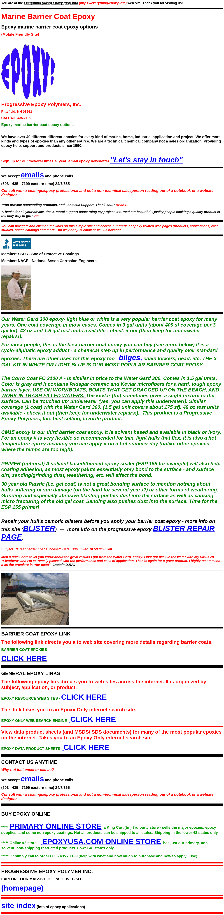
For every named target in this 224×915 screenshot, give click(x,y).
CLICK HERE (24, 658)
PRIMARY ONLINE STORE (55, 826)
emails (32, 175)
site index (18, 905)
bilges (129, 357)
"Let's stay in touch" (146, 160)
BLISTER (39, 528)
